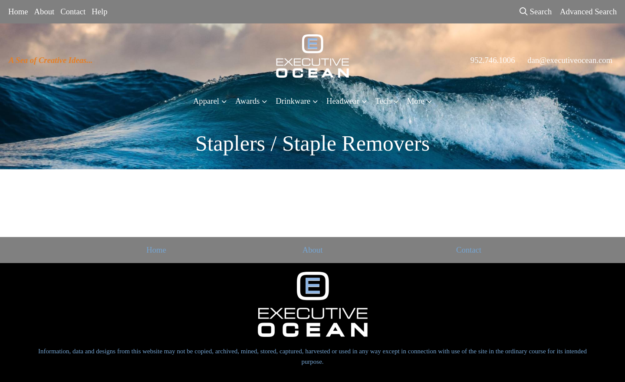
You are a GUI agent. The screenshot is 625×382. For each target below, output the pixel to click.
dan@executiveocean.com (569, 60)
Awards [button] (247, 100)
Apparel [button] (206, 100)
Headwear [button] (342, 100)
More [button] (415, 100)
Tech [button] (383, 100)
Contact (73, 11)
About (44, 11)
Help (99, 11)
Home (18, 11)
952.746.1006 (492, 60)
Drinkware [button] (293, 100)
